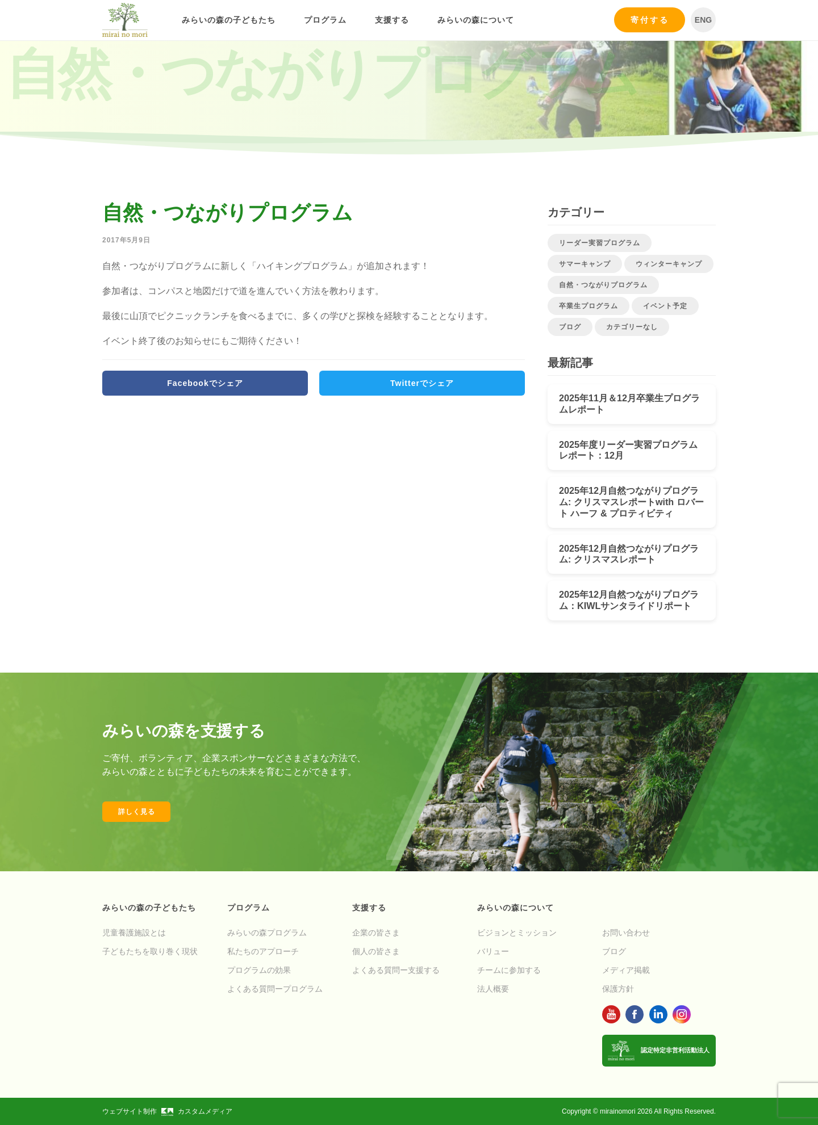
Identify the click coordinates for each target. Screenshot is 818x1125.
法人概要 (493, 988)
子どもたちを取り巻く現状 (150, 951)
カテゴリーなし (632, 327)
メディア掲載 (626, 970)
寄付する (650, 19)
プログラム (325, 19)
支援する (392, 19)
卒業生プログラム (588, 306)
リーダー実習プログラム (599, 243)
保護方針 (618, 988)
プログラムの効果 (259, 970)
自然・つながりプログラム (603, 285)
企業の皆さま (376, 932)
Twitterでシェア (422, 383)
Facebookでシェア (205, 383)
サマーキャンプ (585, 264)
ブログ (570, 327)
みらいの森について (475, 19)
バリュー (493, 951)
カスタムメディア (196, 1111)
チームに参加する (509, 970)
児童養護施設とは (134, 932)
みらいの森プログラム (267, 932)
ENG (703, 19)
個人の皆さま (376, 951)
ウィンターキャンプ (669, 264)
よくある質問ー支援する (396, 970)
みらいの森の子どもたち (229, 19)
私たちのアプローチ (263, 951)
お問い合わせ (626, 932)
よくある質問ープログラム (275, 988)
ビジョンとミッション (517, 932)
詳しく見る (136, 812)
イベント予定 (665, 306)
